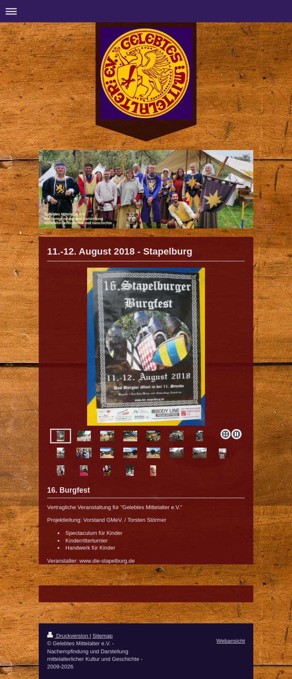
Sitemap (103, 636)
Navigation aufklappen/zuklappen (146, 11)
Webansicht (230, 641)
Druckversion (68, 636)
